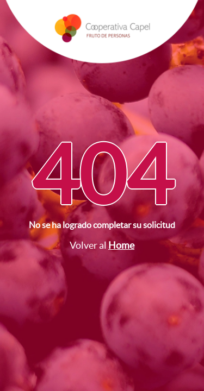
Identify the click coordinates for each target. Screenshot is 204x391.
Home (121, 245)
